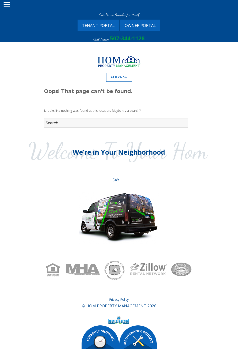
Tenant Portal (98, 25)
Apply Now (119, 77)
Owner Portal (140, 25)
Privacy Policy (119, 299)
